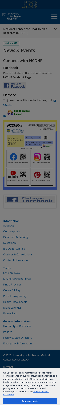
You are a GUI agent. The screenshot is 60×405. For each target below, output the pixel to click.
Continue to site (30, 401)
